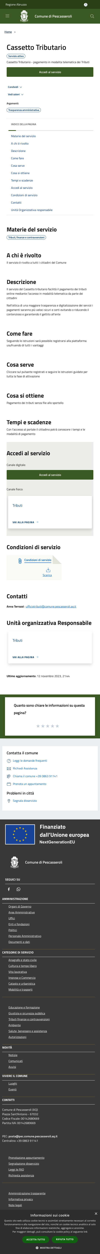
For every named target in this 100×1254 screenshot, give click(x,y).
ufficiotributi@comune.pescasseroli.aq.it (51, 606)
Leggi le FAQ (16, 1169)
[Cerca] (92, 16)
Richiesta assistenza (21, 1175)
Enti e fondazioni (19, 924)
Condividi (15, 87)
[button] (50, 1248)
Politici (13, 930)
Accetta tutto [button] (35, 1239)
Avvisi (12, 1067)
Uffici (12, 918)
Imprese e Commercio (22, 977)
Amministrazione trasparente (27, 1193)
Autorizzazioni (17, 1037)
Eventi (13, 1089)
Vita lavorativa (18, 972)
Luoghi (13, 1083)
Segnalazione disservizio (24, 1163)
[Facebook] (9, 889)
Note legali (15, 1205)
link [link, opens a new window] (85, 1231)
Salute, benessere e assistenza (28, 1031)
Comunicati (16, 1061)
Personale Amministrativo (25, 936)
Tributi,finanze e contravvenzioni (29, 1019)
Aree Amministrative (22, 912)
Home (8, 32)
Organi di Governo (20, 906)
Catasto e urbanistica (22, 983)
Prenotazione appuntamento (26, 1157)
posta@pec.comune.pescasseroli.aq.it (33, 1136)
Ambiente (15, 1025)
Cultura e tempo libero (23, 966)
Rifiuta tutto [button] (65, 1239)
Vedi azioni (16, 94)
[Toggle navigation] (7, 16)
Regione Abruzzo (16, 4)
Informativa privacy (21, 1199)
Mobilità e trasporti (21, 989)
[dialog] (50, 1232)
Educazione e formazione (24, 1007)
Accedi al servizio (50, 72)
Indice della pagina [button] (23, 124)
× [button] (95, 1213)
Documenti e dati (19, 942)
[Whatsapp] (18, 889)
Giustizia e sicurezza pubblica (27, 1013)
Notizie (13, 1055)
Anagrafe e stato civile (23, 960)
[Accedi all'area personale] (85, 4)
